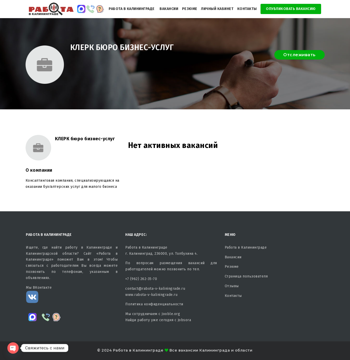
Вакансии (169, 9)
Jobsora (184, 320)
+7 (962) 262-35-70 (141, 279)
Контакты (247, 9)
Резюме (189, 9)
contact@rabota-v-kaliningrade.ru (155, 288)
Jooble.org (171, 314)
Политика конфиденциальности (154, 304)
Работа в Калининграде (132, 9)
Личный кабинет (217, 9)
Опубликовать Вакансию (291, 9)
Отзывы (232, 286)
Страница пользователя (246, 276)
